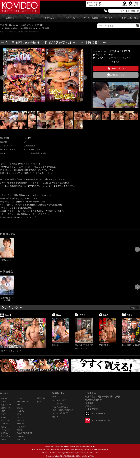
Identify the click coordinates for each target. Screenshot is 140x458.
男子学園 (41, 398)
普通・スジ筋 (40, 153)
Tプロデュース (30, 149)
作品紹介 (30, 18)
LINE (3, 411)
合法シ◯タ (5, 436)
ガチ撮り (21, 408)
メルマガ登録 (91, 409)
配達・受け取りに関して (63, 410)
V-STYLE (21, 439)
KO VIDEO (57, 446)
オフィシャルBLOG (101, 420)
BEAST (4, 398)
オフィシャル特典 (90, 18)
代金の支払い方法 (60, 407)
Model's (20, 411)
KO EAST (21, 424)
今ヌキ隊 (21, 420)
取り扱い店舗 (58, 393)
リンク (55, 417)
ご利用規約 (90, 393)
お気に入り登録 (118, 75)
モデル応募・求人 (130, 18)
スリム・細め (29, 153)
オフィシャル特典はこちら (120, 58)
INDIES (20, 398)
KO (25, 146)
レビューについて (60, 413)
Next (84, 77)
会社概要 (89, 403)
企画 (38, 149)
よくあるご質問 (59, 400)
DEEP (3, 439)
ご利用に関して (59, 403)
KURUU (4, 424)
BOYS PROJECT (24, 433)
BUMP (3, 414)
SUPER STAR (23, 402)
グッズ (40, 402)
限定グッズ (70, 18)
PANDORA (31, 146)
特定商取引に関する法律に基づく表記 (102, 396)
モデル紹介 (50, 18)
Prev (2, 77)
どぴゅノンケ (6, 430)
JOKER (4, 427)
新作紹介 (10, 18)
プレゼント (110, 18)
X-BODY (4, 433)
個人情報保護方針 (93, 399)
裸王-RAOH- (6, 405)
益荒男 (20, 430)
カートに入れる (115, 68)
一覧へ (135, 308)
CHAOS (20, 436)
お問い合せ (90, 406)
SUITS (3, 417)
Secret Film (6, 408)
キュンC (20, 417)
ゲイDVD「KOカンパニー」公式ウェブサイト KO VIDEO (22, 25)
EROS (3, 402)
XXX (19, 414)
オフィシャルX (98, 413)
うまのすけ (22, 427)
